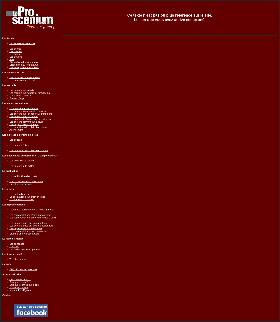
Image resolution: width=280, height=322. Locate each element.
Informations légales (20, 290)
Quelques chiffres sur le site (24, 285)
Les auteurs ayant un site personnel (28, 111)
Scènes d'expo (17, 98)
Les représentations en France (25, 228)
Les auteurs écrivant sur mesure (26, 121)
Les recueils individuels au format (30, 93)
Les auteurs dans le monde (23, 116)
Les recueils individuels (21, 90)
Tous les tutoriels (18, 259)
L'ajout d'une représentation (24, 233)
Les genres (15, 48)
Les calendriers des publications (26, 181)
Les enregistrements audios (24, 67)
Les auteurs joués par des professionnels (31, 225)
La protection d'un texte (21, 199)
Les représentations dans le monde (28, 231)
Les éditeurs (15, 139)
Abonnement (16, 129)
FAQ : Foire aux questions (23, 269)
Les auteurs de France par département (30, 119)
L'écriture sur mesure (20, 184)
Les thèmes (15, 51)
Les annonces (16, 244)
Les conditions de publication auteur (28, 127)
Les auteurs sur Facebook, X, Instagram (30, 113)
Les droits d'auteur (19, 194)
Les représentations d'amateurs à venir (30, 215)
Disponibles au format (23, 64)
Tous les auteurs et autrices (23, 108)
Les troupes (15, 56)
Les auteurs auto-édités (21, 166)
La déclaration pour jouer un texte (27, 196)
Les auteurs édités (19, 145)
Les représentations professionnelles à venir (32, 217)
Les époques (16, 54)
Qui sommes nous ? (20, 279)
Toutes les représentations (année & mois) (31, 209)
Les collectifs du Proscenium (24, 77)
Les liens (14, 246)
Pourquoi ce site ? (19, 282)
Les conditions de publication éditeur (28, 150)
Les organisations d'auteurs (24, 124)
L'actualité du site (18, 287)
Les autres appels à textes (23, 80)
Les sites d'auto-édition (21, 160)
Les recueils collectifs (20, 95)
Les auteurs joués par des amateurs (28, 223)
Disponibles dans (23, 62)
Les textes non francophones (24, 249)
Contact (6, 295)
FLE (11, 59)
